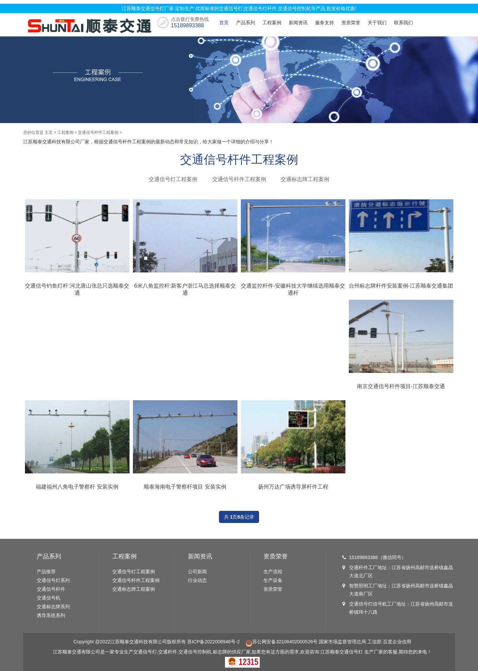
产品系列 (245, 22)
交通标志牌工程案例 (305, 179)
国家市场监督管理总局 (342, 641)
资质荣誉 (350, 22)
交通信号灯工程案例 (173, 179)
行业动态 (197, 580)
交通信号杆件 (51, 589)
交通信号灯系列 (53, 580)
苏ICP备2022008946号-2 (213, 641)
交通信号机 (48, 598)
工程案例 (271, 22)
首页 (224, 22)
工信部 (374, 641)
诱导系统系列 (51, 615)
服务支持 (324, 22)
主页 (49, 132)
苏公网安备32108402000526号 (281, 641)
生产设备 (272, 580)
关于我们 (377, 22)
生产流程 (272, 571)
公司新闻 (197, 571)
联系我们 (403, 22)
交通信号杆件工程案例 (98, 132)
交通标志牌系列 (53, 606)
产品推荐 (46, 571)
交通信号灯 (351, 651)
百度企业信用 (397, 641)
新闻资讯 (298, 22)
